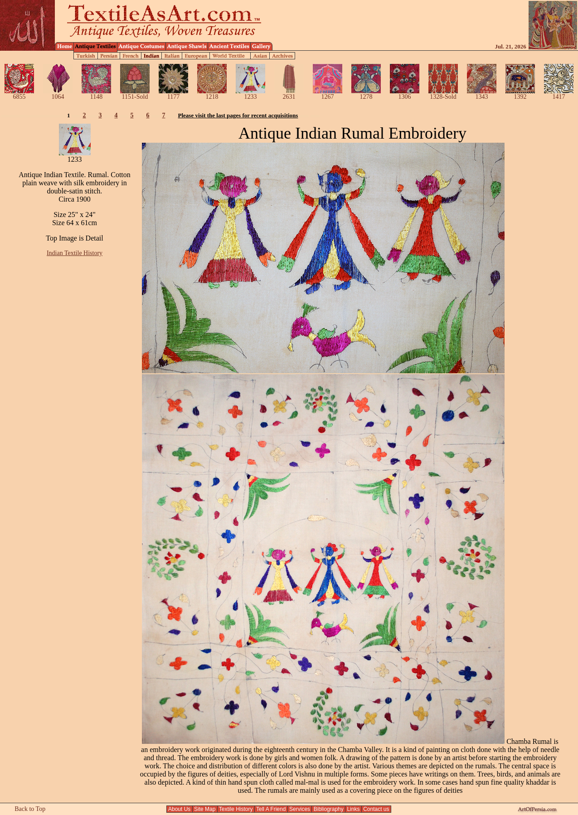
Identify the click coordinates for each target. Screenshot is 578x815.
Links (353, 809)
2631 (289, 94)
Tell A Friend (271, 809)
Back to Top (30, 808)
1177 (173, 94)
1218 (212, 94)
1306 (404, 94)
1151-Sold (135, 94)
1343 (481, 94)
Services (300, 809)
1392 (520, 94)
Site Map (205, 809)
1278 (366, 94)
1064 (58, 94)
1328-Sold (443, 94)
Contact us (376, 809)
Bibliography (328, 809)
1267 (327, 94)
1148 (96, 94)
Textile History (236, 809)
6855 (19, 94)
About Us (179, 809)
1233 (250, 94)
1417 (558, 94)
